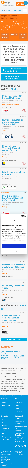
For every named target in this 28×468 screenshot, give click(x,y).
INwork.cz (18, 430)
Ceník (17, 405)
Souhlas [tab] (5, 220)
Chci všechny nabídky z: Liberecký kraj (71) (11, 77)
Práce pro (7, 357)
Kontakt (4, 420)
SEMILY (14, 89)
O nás (3, 423)
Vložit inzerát (19, 402)
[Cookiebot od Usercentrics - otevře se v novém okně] (20, 216)
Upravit (14, 251)
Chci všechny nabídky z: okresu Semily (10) (11, 70)
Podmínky (4, 426)
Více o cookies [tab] (22, 220)
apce (22, 57)
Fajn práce (18, 435)
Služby (18, 408)
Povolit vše (14, 246)
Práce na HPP (19, 356)
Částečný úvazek (7, 352)
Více (8, 30)
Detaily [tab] (13, 220)
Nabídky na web (6, 434)
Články (4, 402)
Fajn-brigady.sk (19, 441)
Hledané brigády (6, 405)
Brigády (18, 352)
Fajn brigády (18, 423)
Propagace (19, 411)
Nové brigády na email (14, 339)
